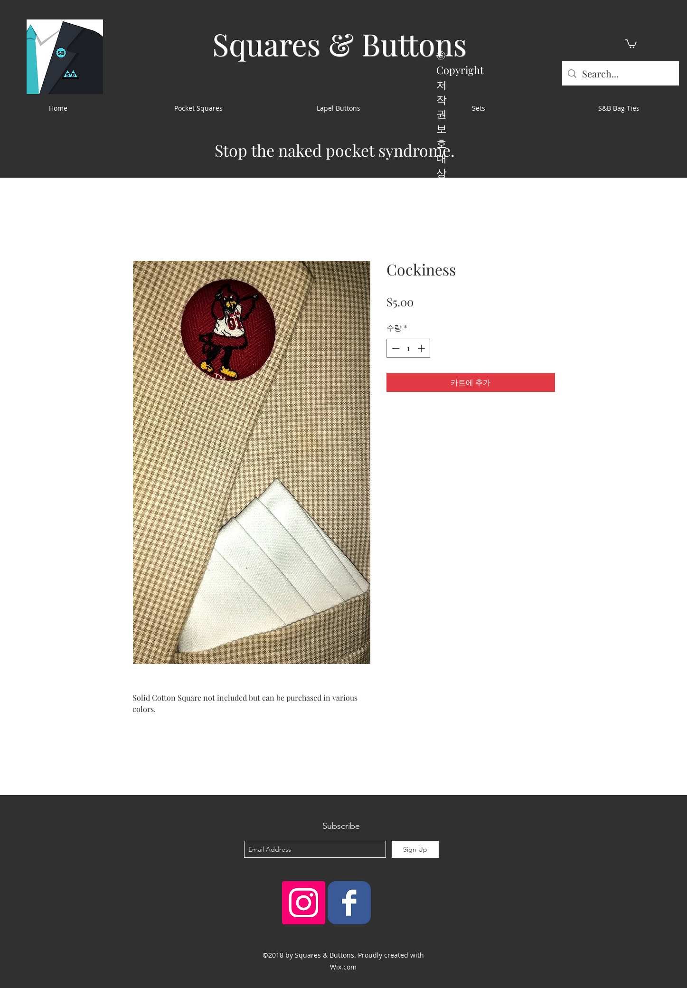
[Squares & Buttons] (349, 902)
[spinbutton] (408, 348)
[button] (631, 43)
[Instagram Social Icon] (303, 902)
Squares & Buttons (339, 43)
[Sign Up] (415, 849)
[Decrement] (394, 348)
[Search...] (620, 73)
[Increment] (422, 348)
